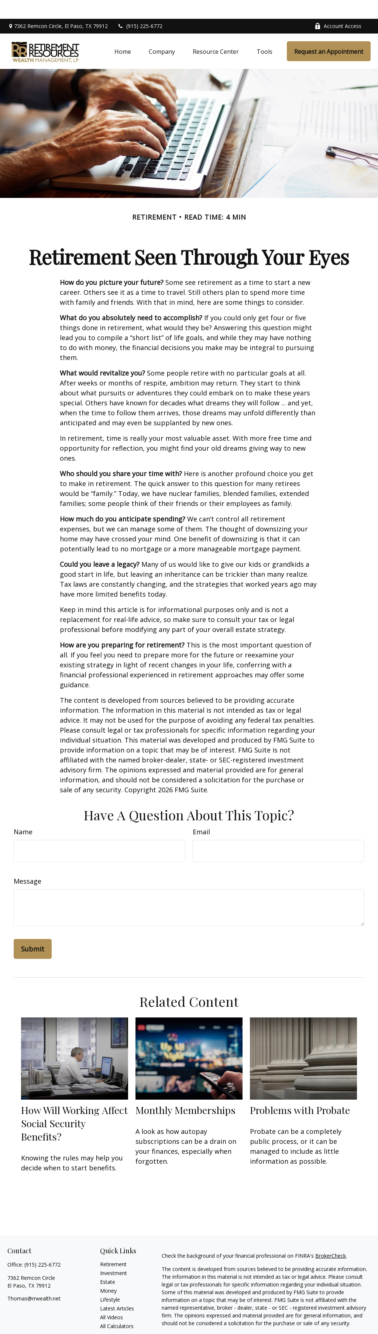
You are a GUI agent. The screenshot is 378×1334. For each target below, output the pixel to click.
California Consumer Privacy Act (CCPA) (209, 1325)
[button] (122, 32)
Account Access (338, 7)
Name (23, 813)
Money (108, 1272)
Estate (107, 1263)
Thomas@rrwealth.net (34, 1280)
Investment (113, 1254)
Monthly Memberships (185, 1091)
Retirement (113, 1245)
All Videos (111, 1298)
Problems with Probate (300, 1091)
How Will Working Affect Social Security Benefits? (74, 1104)
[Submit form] (33, 930)
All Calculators (117, 1307)
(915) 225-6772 (139, 7)
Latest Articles (117, 1289)
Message (27, 862)
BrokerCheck (330, 1237)
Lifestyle (110, 1281)
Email (201, 813)
